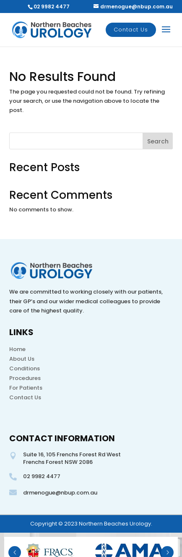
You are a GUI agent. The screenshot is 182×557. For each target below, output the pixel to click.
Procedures (25, 378)
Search (158, 141)
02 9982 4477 (52, 6)
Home (17, 349)
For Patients (25, 388)
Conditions (24, 368)
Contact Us (131, 30)
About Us (21, 359)
